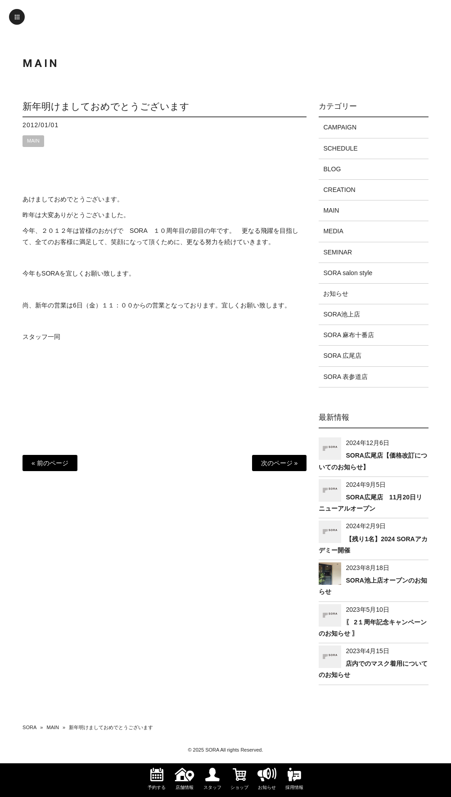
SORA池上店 (341, 314)
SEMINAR (337, 252)
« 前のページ (50, 463)
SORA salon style (347, 272)
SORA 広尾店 (342, 355)
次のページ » (279, 463)
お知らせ (335, 293)
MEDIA (333, 231)
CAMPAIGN (339, 127)
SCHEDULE (340, 148)
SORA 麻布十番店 (348, 334)
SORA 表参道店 (345, 376)
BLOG (332, 169)
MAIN (33, 140)
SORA (29, 727)
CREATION (339, 189)
